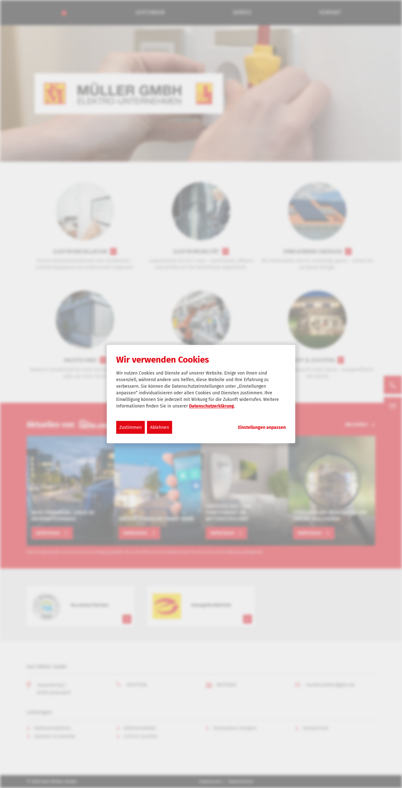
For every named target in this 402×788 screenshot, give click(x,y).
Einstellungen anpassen (262, 427)
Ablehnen (159, 427)
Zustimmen (130, 427)
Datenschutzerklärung (211, 405)
